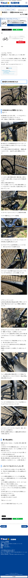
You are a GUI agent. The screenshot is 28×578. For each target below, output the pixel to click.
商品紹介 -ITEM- (7, 6)
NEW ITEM (13, 6)
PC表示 (14, 576)
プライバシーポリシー (14, 573)
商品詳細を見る (21, 42)
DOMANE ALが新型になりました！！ (9, 71)
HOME (2, 6)
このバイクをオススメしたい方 (8, 73)
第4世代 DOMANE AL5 (6, 70)
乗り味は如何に (6, 72)
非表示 (10, 68)
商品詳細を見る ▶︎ (17, 25)
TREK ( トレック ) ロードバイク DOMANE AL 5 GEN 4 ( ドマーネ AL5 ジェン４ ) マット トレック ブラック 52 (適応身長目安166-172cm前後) (17, 37)
